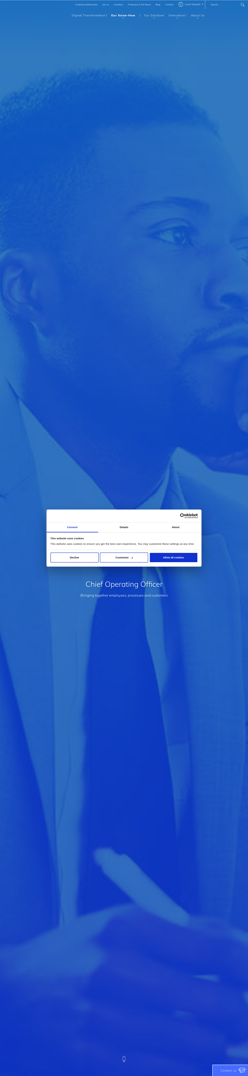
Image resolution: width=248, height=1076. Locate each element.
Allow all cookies (173, 557)
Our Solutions (152, 16)
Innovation (177, 16)
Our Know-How (120, 16)
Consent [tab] (72, 527)
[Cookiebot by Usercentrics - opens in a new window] (183, 515)
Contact (169, 4)
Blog (158, 4)
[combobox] (226, 4)
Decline (74, 557)
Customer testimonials (86, 4)
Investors (118, 4)
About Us (195, 16)
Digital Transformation (89, 15)
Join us (105, 4)
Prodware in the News (139, 4)
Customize (124, 557)
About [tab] (175, 527)
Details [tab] (124, 527)
